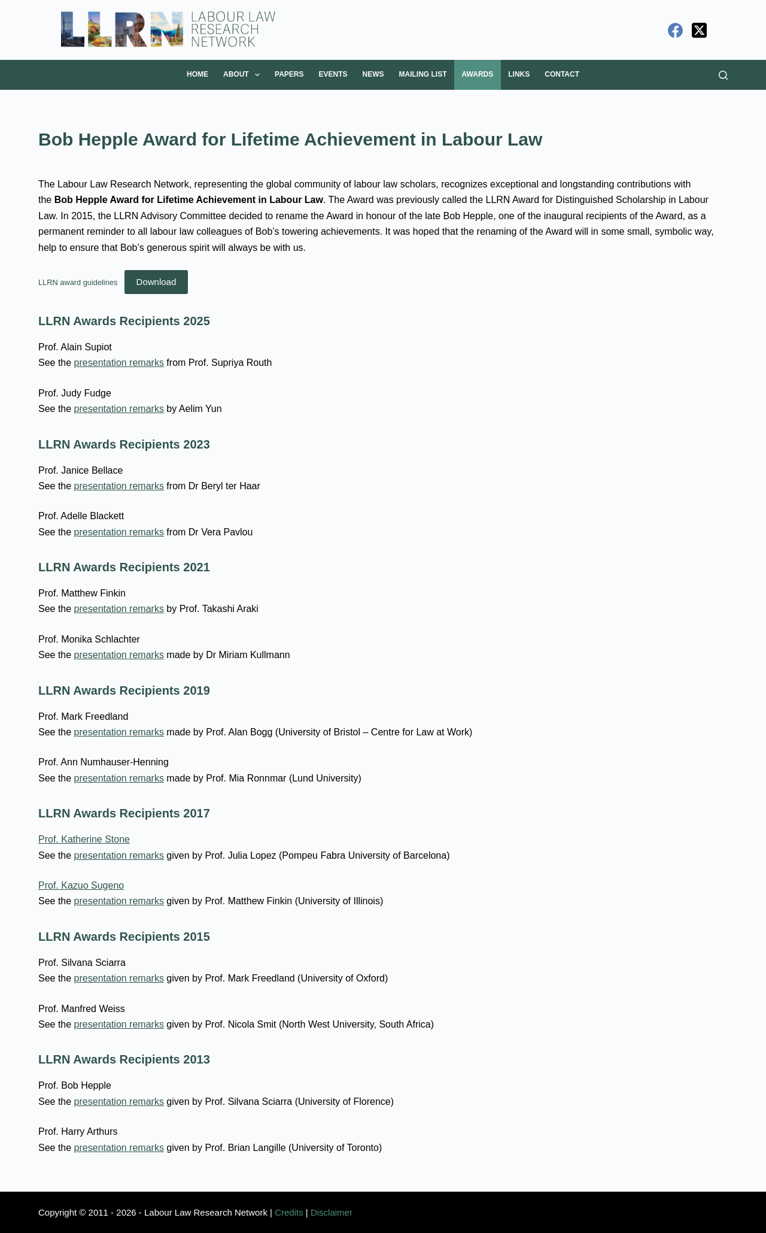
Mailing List (423, 74)
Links (519, 74)
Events (333, 74)
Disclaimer (331, 1212)
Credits (289, 1212)
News (373, 74)
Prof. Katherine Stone (84, 839)
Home (197, 74)
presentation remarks (119, 363)
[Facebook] (675, 30)
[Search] (723, 75)
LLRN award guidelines (77, 282)
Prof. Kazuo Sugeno (81, 885)
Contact (562, 74)
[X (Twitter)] (699, 30)
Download (156, 282)
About (244, 75)
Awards (478, 74)
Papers (289, 74)
